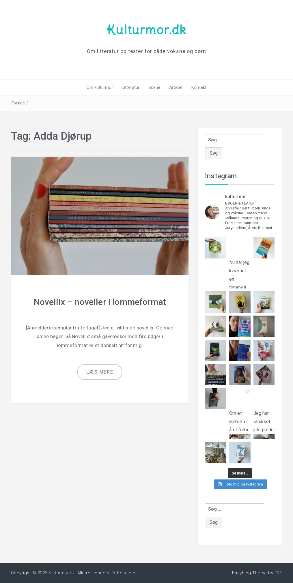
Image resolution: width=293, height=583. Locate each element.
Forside (18, 103)
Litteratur (131, 87)
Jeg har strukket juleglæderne (264, 420)
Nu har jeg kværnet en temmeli (240, 270)
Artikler (176, 87)
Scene (154, 87)
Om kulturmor (100, 87)
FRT (278, 572)
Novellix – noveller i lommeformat (100, 302)
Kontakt (198, 87)
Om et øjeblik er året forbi (240, 420)
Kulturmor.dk (146, 29)
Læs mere (99, 372)
